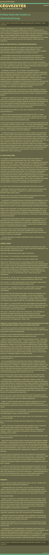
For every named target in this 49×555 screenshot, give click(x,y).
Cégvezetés (13, 6)
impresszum (46, 553)
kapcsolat (46, 5)
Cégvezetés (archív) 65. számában (15, 28)
